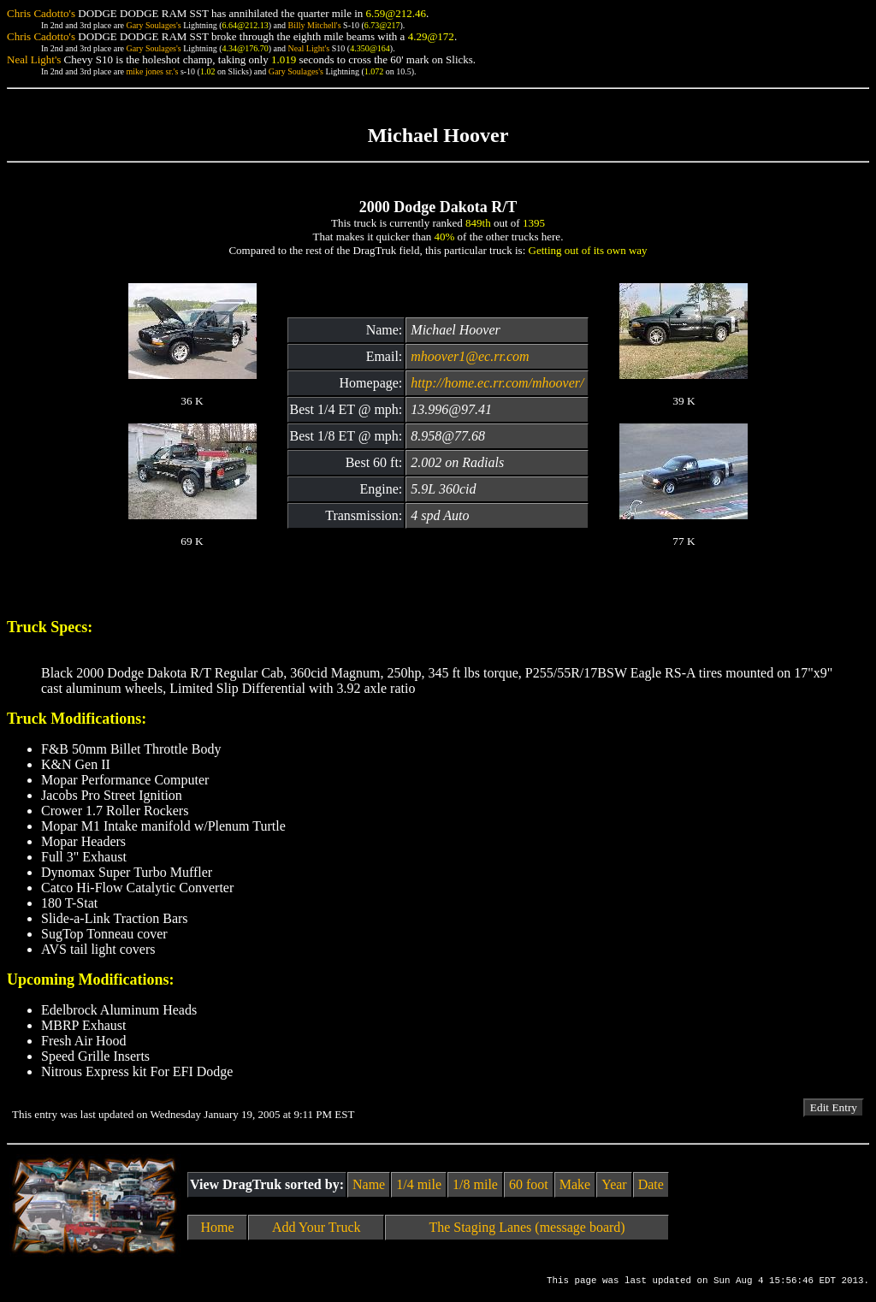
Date (651, 1184)
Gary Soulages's (153, 25)
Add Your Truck (316, 1227)
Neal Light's (308, 48)
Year (613, 1184)
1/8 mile (475, 1184)
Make (574, 1184)
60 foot (528, 1184)
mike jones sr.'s (152, 71)
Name (368, 1184)
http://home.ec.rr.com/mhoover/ (497, 383)
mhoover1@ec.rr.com (470, 356)
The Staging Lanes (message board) (526, 1227)
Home (217, 1227)
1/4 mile (418, 1184)
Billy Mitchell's (313, 25)
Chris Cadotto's (41, 13)
